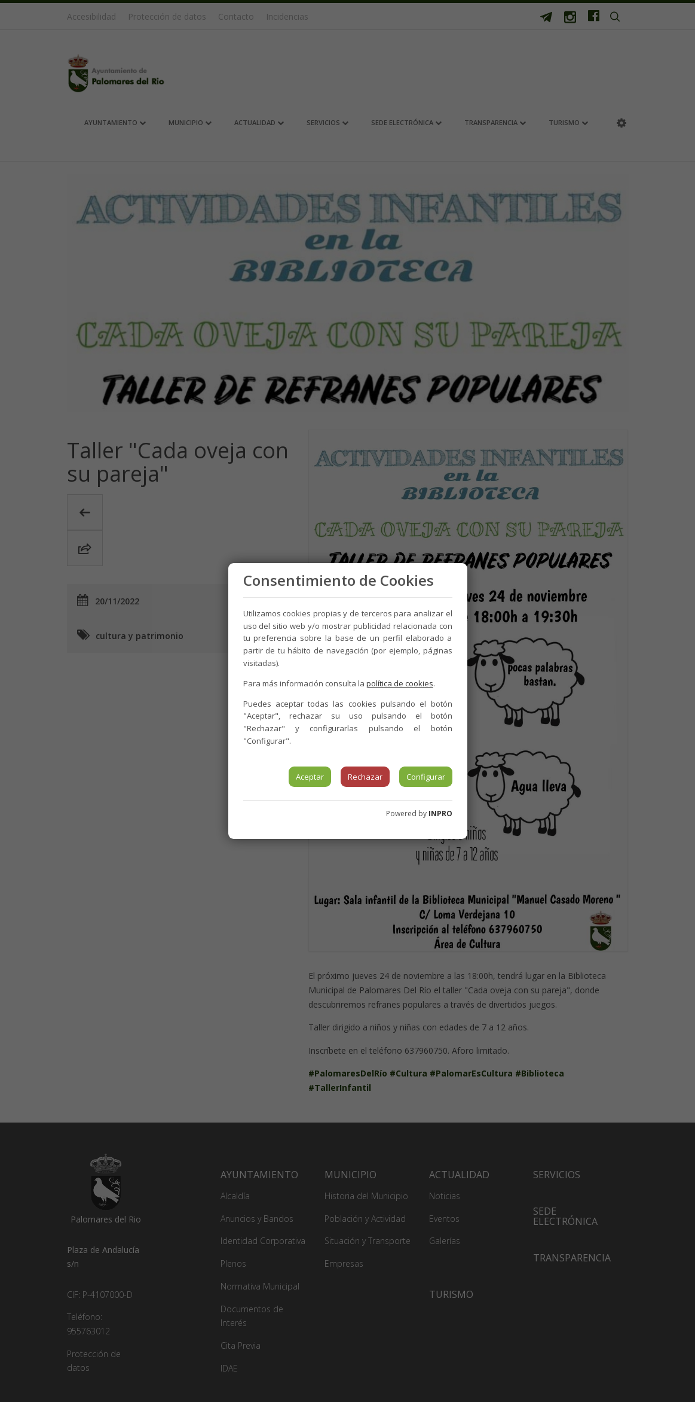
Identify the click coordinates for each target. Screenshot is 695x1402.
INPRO (440, 813)
